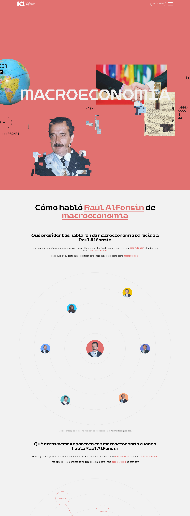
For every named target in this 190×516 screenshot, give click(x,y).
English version (158, 4)
